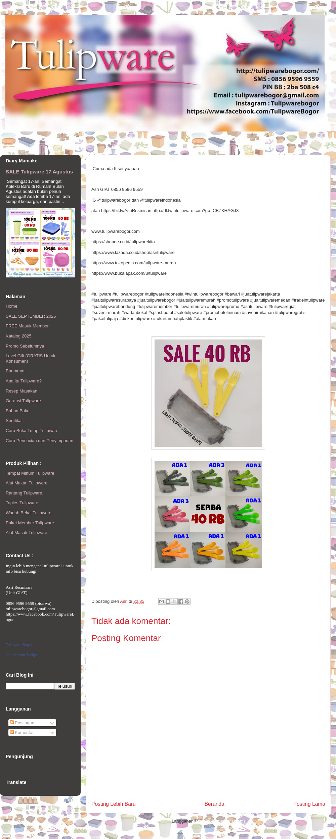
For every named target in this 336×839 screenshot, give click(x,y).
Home (11, 306)
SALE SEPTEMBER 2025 (31, 316)
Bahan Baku (18, 410)
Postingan (22, 722)
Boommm (15, 370)
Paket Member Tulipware (30, 522)
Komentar (22, 732)
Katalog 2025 (19, 335)
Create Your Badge (21, 655)
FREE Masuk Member (27, 325)
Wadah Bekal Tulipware (28, 512)
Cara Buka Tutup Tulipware (32, 430)
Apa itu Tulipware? (24, 380)
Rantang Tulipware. (24, 492)
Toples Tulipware (22, 502)
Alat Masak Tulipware (26, 532)
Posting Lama (309, 804)
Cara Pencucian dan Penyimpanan (39, 440)
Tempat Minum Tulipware (30, 473)
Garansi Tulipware (23, 400)
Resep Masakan (21, 391)
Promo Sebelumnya (25, 346)
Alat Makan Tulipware (26, 482)
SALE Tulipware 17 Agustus (39, 171)
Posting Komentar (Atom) (220, 821)
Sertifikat (14, 420)
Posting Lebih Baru (113, 804)
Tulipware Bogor (19, 645)
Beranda (214, 804)
